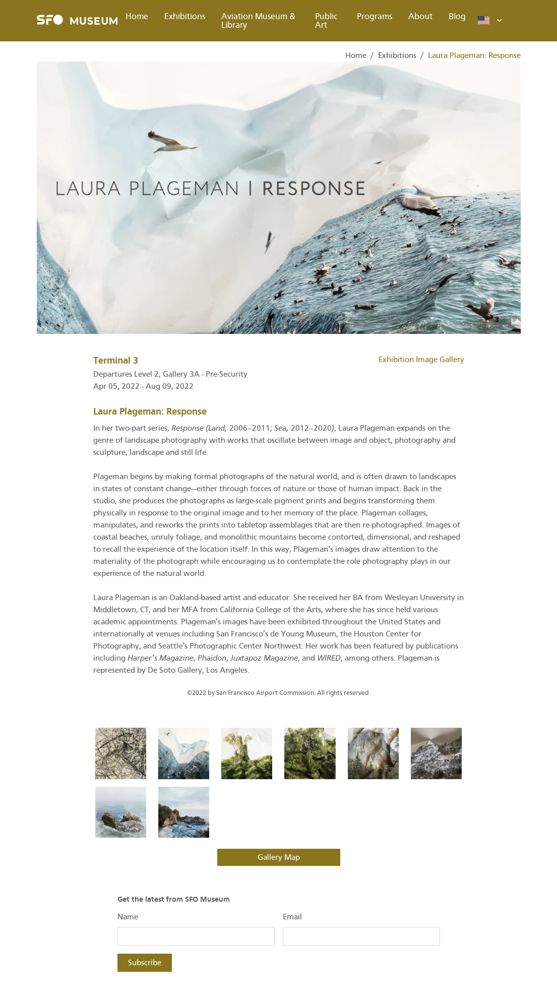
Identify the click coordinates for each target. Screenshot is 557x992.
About (420, 16)
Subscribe (144, 962)
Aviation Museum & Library (258, 21)
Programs (374, 16)
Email (292, 916)
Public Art (326, 21)
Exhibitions (184, 16)
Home (137, 16)
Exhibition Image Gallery (421, 359)
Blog (457, 16)
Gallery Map (279, 857)
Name (127, 916)
